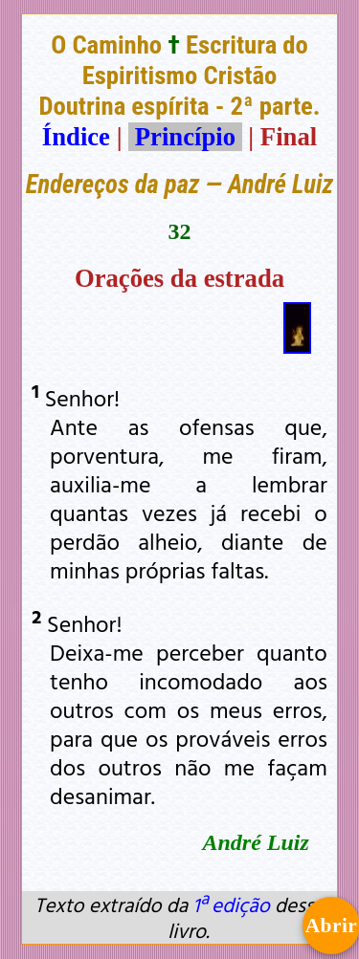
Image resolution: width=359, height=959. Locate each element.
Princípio (184, 136)
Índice (76, 136)
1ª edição (230, 904)
